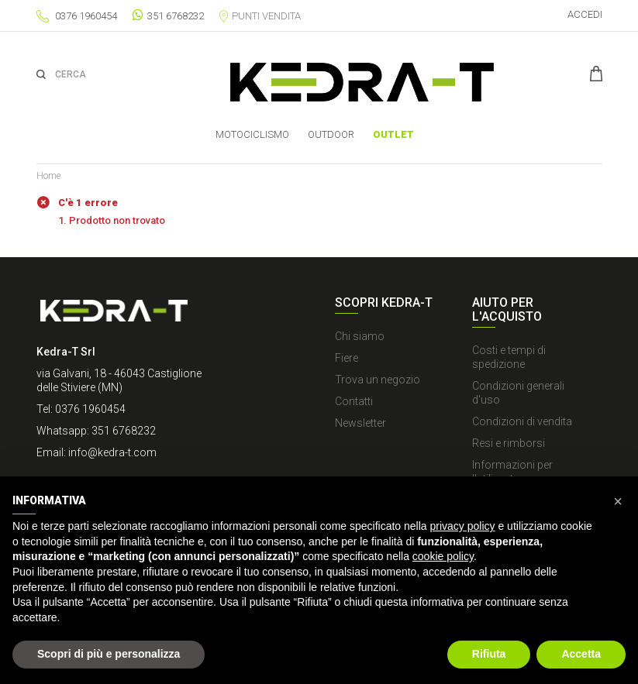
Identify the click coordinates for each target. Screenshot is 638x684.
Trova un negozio (377, 379)
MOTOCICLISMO (252, 134)
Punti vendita (260, 16)
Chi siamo (360, 336)
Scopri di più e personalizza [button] (108, 654)
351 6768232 (168, 15)
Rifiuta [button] (489, 654)
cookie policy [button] (443, 556)
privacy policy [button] (462, 526)
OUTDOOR (331, 134)
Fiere (346, 358)
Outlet (393, 134)
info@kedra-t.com (112, 452)
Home (48, 175)
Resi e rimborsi (508, 443)
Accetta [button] (581, 654)
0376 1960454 (86, 16)
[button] (617, 501)
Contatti (354, 401)
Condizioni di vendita (522, 421)
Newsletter (360, 423)
